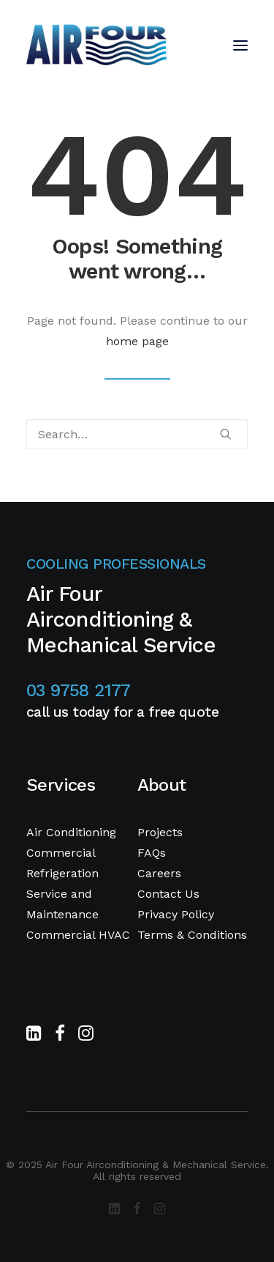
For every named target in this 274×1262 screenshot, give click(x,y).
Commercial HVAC (78, 935)
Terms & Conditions (192, 935)
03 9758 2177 (78, 690)
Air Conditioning (71, 832)
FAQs (151, 853)
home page (137, 341)
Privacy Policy (175, 914)
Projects (160, 832)
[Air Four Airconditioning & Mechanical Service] (96, 45)
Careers (159, 873)
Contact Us (168, 894)
